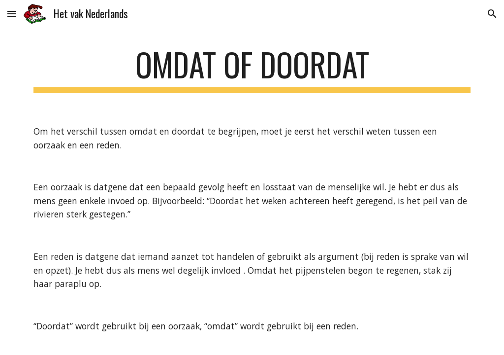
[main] (252, 69)
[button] (12, 13)
